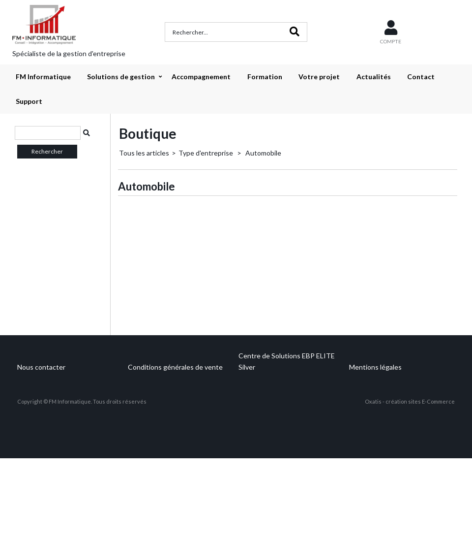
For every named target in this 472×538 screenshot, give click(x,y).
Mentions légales (375, 367)
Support (29, 101)
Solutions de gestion (121, 76)
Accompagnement (201, 76)
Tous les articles (144, 153)
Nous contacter (41, 367)
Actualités (373, 76)
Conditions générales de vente (175, 367)
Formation (264, 76)
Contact (421, 76)
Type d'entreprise (206, 153)
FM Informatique (43, 76)
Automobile (262, 153)
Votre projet (319, 76)
